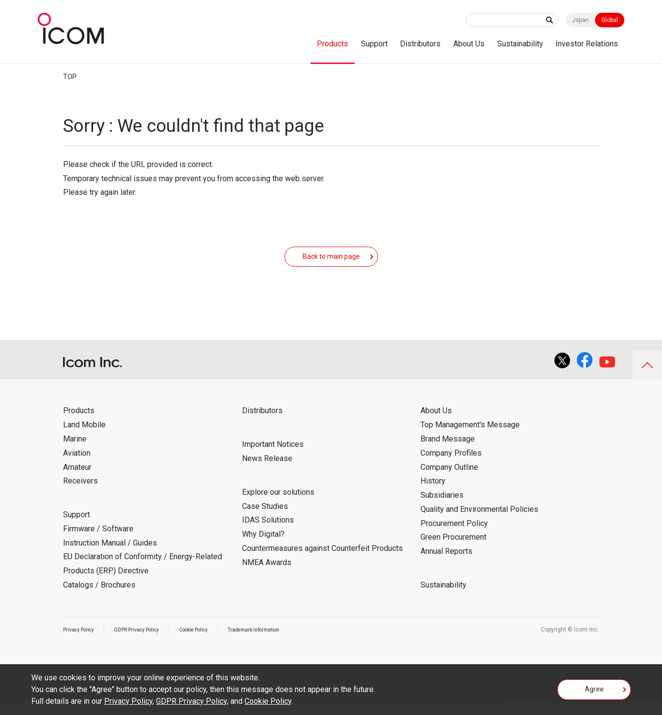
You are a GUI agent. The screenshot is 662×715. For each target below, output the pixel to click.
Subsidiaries (441, 509)
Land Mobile (84, 439)
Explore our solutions (278, 506)
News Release (267, 473)
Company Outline (449, 481)
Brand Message (447, 453)
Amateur (77, 481)
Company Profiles (451, 467)
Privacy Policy (81, 644)
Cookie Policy (212, 644)
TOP (70, 77)
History (432, 495)
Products (332, 43)
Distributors (420, 43)
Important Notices (273, 458)
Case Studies (265, 521)
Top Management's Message (470, 439)
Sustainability (520, 43)
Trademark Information (281, 644)
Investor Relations (586, 43)
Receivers (80, 495)
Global (609, 20)
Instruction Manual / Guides (110, 557)
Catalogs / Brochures (99, 599)
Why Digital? (263, 548)
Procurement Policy (454, 538)
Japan (580, 20)
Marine (75, 453)
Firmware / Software (98, 543)
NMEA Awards (266, 577)
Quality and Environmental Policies (479, 523)
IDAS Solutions (268, 534)
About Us (469, 43)
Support (374, 43)
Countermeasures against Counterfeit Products (322, 563)
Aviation (76, 467)
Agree (594, 692)
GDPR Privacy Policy (147, 644)
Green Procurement (453, 551)
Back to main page (331, 263)
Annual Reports (446, 565)
